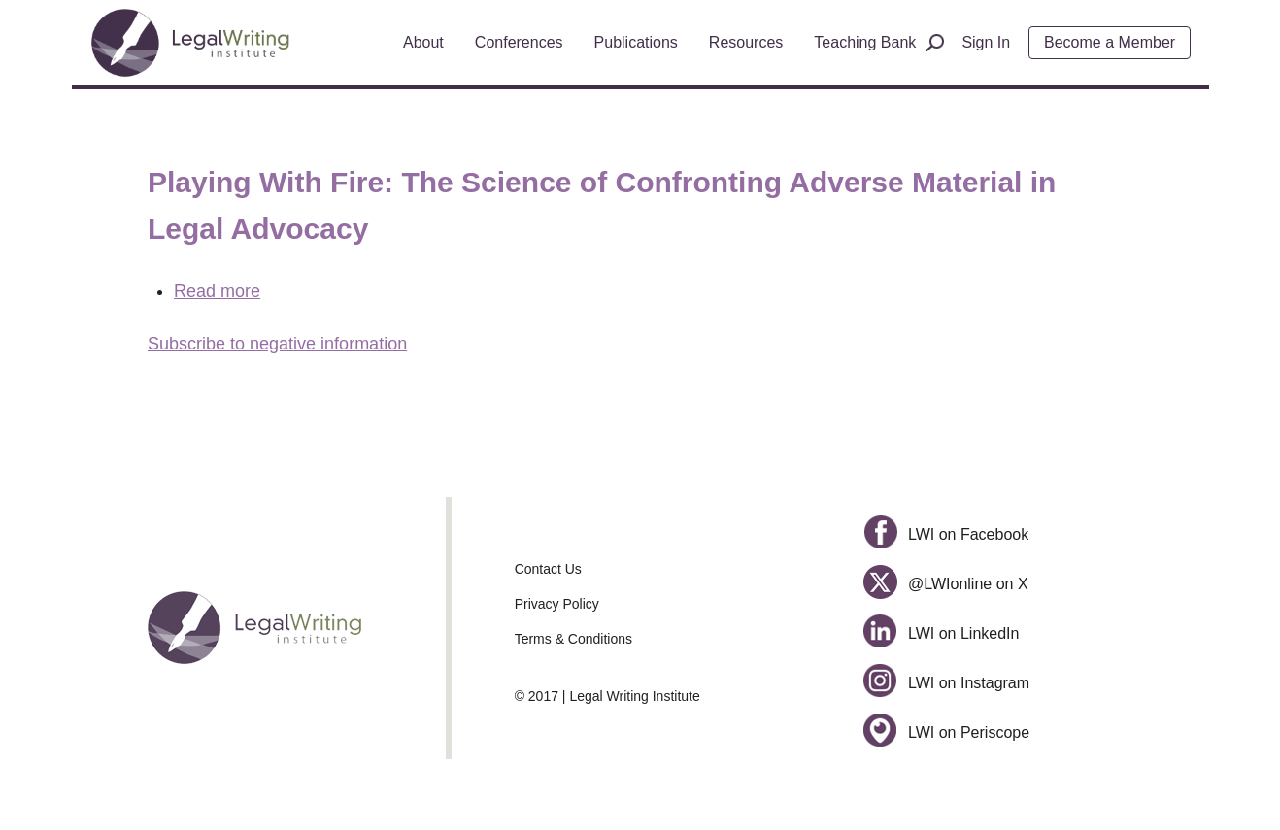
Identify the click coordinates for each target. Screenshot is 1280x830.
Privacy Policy (557, 604)
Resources (746, 42)
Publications (636, 42)
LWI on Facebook (945, 534)
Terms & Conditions (573, 639)
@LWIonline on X (945, 584)
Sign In (985, 42)
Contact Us (548, 569)
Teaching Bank (865, 42)
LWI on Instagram (946, 683)
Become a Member (1109, 42)
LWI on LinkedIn (941, 633)
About (423, 42)
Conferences (519, 42)
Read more (217, 291)
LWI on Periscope (946, 732)
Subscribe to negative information (277, 343)
